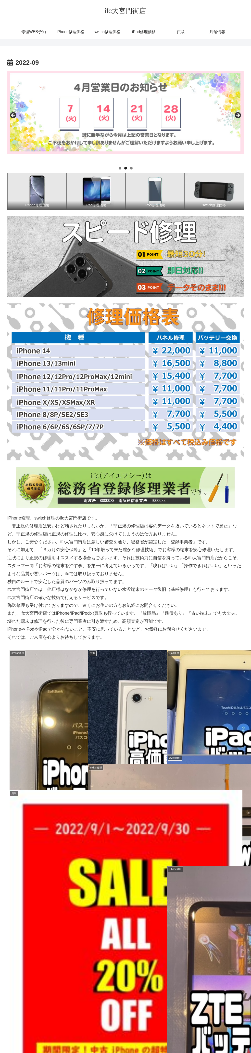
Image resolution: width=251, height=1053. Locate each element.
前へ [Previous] (13, 115)
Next (237, 115)
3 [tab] (131, 168)
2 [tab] (125, 168)
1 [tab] (120, 168)
